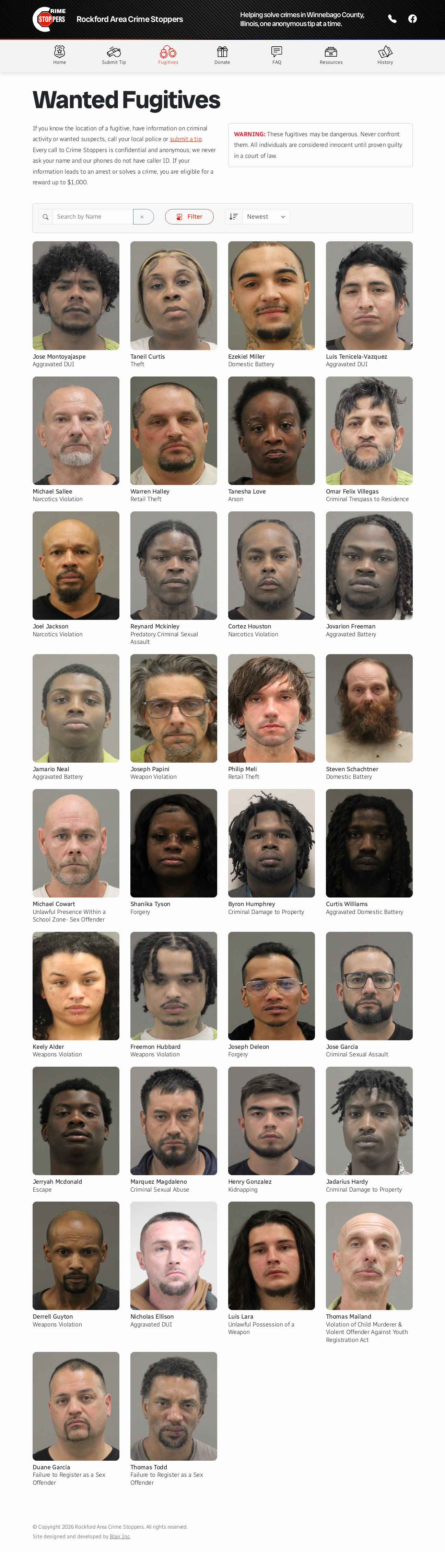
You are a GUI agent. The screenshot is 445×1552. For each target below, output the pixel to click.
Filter (189, 216)
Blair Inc (120, 1536)
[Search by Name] (92, 217)
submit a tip (186, 139)
